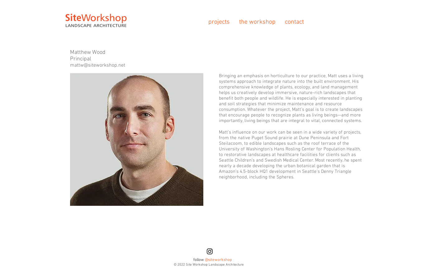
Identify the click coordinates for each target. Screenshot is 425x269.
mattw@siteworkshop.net (97, 65)
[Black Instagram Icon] (210, 251)
